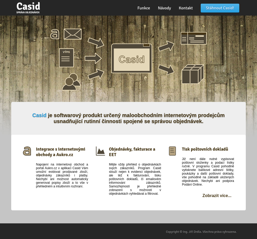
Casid (28, 7)
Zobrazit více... (217, 195)
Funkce (143, 8)
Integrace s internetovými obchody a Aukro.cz (60, 151)
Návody (164, 8)
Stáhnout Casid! (220, 8)
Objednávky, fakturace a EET (132, 151)
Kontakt (186, 8)
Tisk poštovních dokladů (205, 149)
